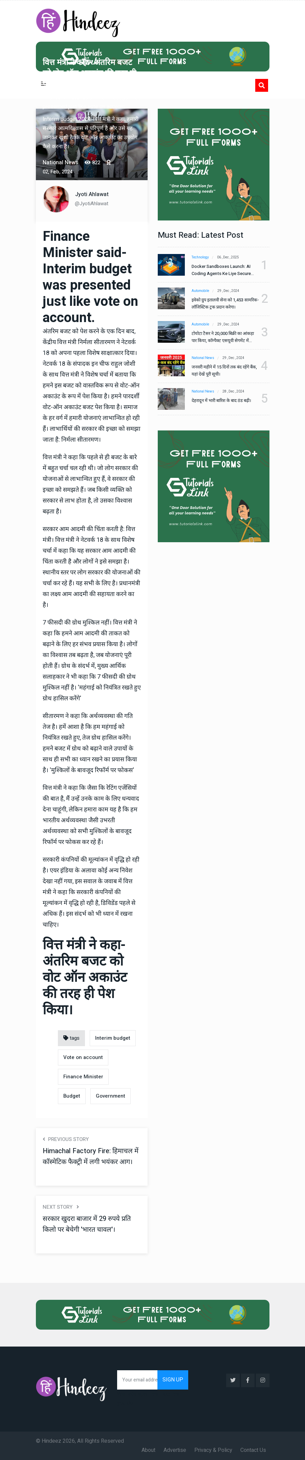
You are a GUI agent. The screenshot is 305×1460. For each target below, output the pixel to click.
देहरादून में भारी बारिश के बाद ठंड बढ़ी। (221, 400)
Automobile (200, 291)
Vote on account (83, 1057)
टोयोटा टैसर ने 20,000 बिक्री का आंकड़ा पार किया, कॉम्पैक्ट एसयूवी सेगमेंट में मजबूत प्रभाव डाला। (223, 337)
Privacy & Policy (213, 1450)
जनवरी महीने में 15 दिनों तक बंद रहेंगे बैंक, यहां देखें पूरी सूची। (224, 370)
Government (110, 1096)
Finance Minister (83, 1076)
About (148, 1450)
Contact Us (253, 1450)
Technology (200, 257)
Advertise (175, 1450)
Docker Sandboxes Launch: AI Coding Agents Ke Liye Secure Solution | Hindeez (221, 270)
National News (203, 358)
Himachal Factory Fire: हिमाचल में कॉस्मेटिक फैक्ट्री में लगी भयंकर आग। (90, 1156)
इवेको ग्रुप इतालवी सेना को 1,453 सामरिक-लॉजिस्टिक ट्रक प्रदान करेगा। (225, 303)
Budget (71, 1096)
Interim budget (112, 1038)
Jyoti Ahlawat (92, 194)
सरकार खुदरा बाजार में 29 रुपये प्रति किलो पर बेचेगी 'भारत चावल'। (87, 1224)
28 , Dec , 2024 (233, 391)
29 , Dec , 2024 (228, 291)
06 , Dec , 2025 (228, 257)
